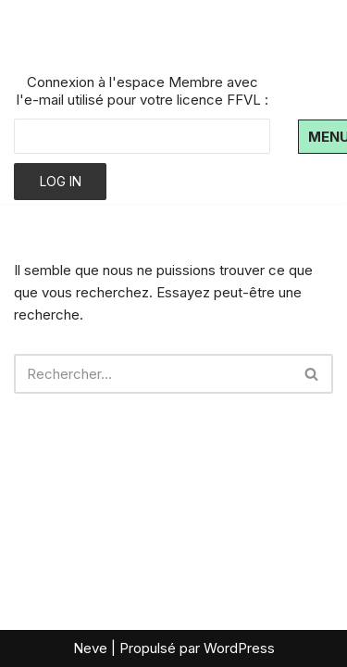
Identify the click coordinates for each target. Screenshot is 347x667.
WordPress (239, 648)
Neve (90, 648)
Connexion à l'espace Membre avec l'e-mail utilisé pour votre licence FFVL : (142, 90)
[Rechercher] (152, 374)
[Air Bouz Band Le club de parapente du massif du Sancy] (130, 35)
